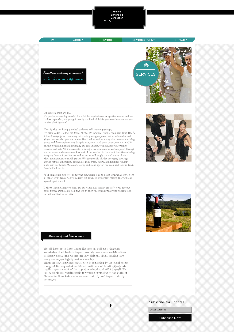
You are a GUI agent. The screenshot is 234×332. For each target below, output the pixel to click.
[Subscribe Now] (170, 317)
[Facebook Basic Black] (110, 305)
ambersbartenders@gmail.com (64, 78)
